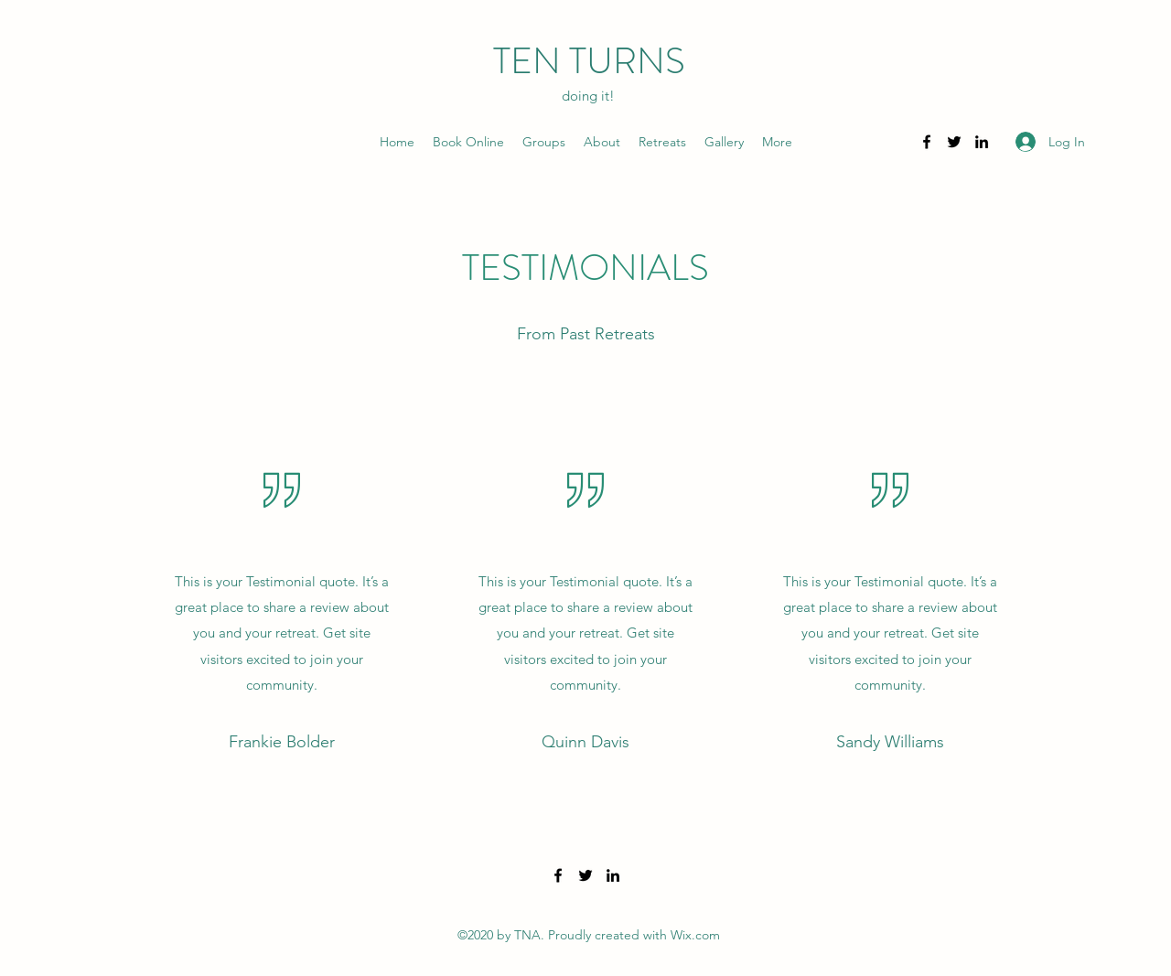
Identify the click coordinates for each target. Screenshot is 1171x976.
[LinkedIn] (981, 142)
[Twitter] (954, 142)
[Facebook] (927, 142)
